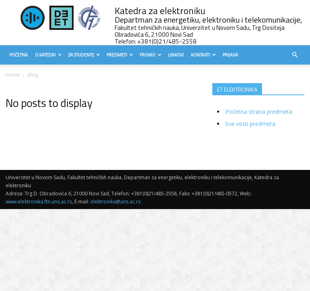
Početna (18, 55)
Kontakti (203, 55)
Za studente (84, 55)
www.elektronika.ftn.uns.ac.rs (39, 201)
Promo (150, 55)
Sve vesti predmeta (250, 124)
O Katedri (48, 55)
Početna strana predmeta (258, 111)
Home (13, 74)
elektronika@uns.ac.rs (115, 201)
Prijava (230, 55)
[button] (294, 55)
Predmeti (120, 55)
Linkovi (176, 55)
